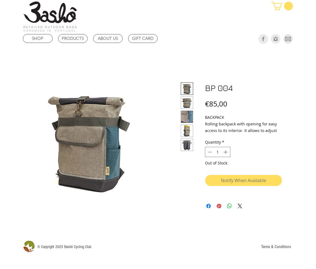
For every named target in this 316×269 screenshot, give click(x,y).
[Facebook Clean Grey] (263, 39)
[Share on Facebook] (208, 206)
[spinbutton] (218, 152)
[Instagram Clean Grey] (275, 39)
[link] (282, 6)
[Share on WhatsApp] (229, 206)
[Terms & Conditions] (276, 246)
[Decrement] (209, 152)
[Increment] (226, 152)
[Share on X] (240, 206)
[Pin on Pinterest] (219, 206)
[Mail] (288, 39)
